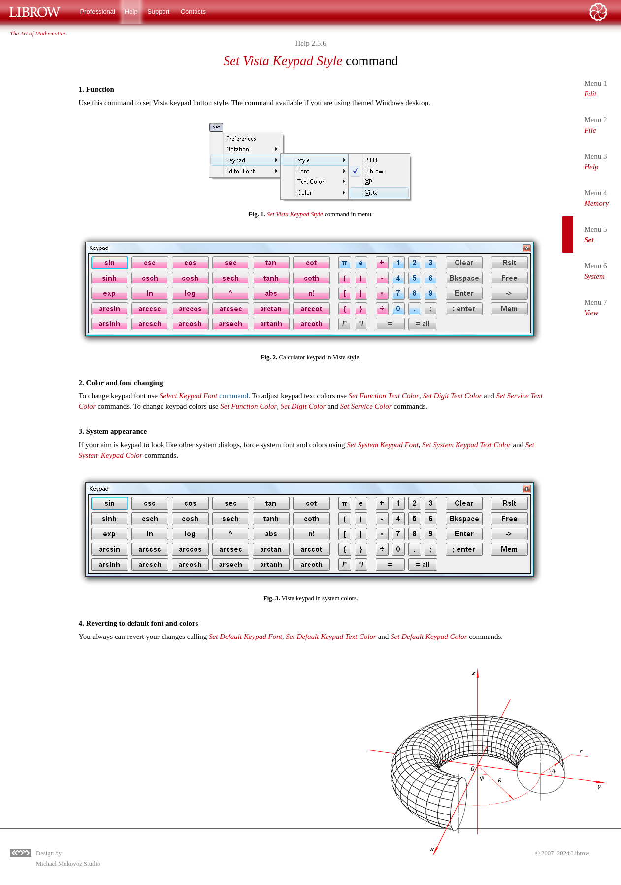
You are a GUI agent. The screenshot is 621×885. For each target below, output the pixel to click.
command (204, 396)
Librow (580, 853)
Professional (97, 11)
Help (131, 11)
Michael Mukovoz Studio (68, 863)
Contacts (193, 11)
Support (158, 11)
